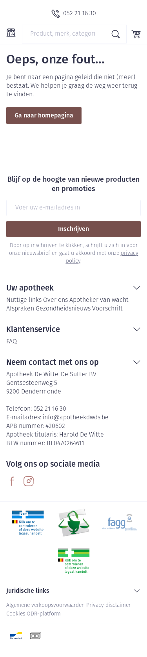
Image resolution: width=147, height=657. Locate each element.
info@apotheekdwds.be (76, 418)
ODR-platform (44, 614)
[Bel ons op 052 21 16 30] (73, 13)
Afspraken (20, 309)
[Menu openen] (11, 32)
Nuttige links (24, 300)
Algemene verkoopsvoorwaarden (45, 605)
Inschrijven (73, 229)
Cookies (15, 614)
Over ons (55, 300)
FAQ (11, 342)
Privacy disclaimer (108, 605)
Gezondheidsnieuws (63, 309)
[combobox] (74, 34)
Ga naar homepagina (44, 115)
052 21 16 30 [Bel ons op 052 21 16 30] (49, 409)
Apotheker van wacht (99, 300)
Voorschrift (107, 309)
